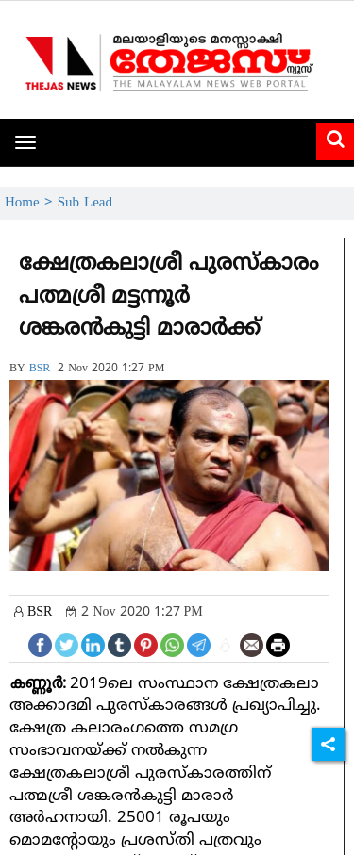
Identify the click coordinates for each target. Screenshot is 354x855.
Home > (31, 203)
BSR (40, 369)
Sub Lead (85, 203)
